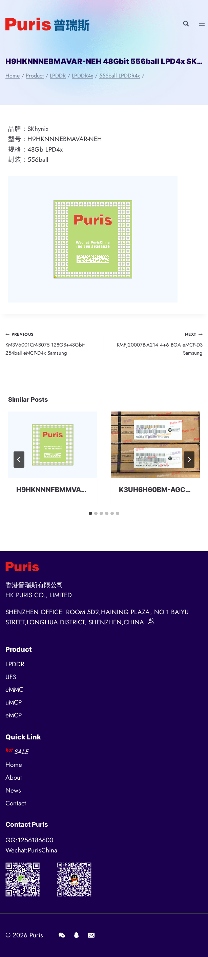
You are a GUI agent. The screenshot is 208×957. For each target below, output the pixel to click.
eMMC (14, 689)
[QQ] (76, 935)
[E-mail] (91, 935)
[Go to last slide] (19, 459)
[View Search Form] (186, 24)
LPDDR (14, 664)
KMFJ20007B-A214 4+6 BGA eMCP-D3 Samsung (156, 343)
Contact (15, 803)
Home (13, 764)
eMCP (13, 715)
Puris (36, 935)
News (13, 790)
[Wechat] (61, 935)
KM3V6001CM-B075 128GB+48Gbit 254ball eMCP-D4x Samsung (52, 343)
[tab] (90, 513)
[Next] (189, 459)
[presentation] (52, 444)
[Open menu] (201, 23)
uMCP (13, 702)
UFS (10, 677)
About (13, 777)
